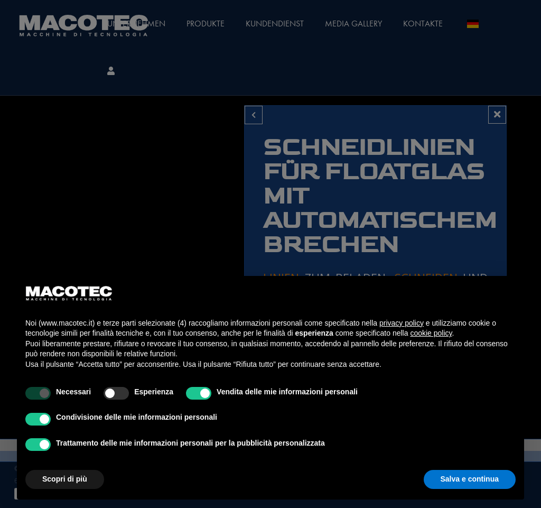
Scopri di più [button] (64, 479)
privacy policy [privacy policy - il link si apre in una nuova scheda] (401, 323)
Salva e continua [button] (470, 479)
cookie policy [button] (431, 333)
